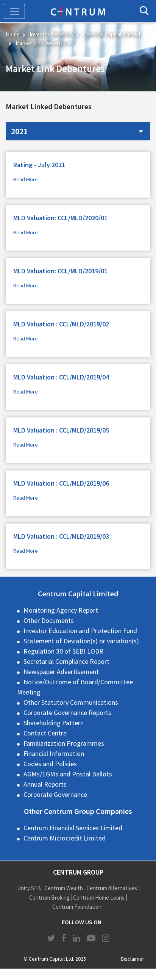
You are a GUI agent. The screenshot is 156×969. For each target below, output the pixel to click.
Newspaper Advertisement (61, 671)
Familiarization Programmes (63, 743)
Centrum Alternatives (111, 888)
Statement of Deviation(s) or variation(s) (81, 641)
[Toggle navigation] (14, 11)
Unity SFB (29, 888)
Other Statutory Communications (70, 702)
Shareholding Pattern (53, 722)
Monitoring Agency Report (60, 610)
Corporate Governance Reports (67, 712)
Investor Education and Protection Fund (80, 630)
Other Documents (48, 620)
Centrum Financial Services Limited (72, 827)
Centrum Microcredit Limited (64, 838)
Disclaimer (132, 958)
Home (13, 34)
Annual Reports (45, 784)
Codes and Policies (50, 763)
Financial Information (53, 753)
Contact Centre (45, 733)
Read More (25, 179)
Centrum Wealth (63, 888)
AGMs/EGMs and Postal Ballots (67, 774)
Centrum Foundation (76, 906)
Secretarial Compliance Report (66, 661)
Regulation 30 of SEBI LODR (63, 651)
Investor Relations (51, 34)
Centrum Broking (49, 897)
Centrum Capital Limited (111, 34)
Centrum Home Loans (99, 897)
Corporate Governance (55, 794)
